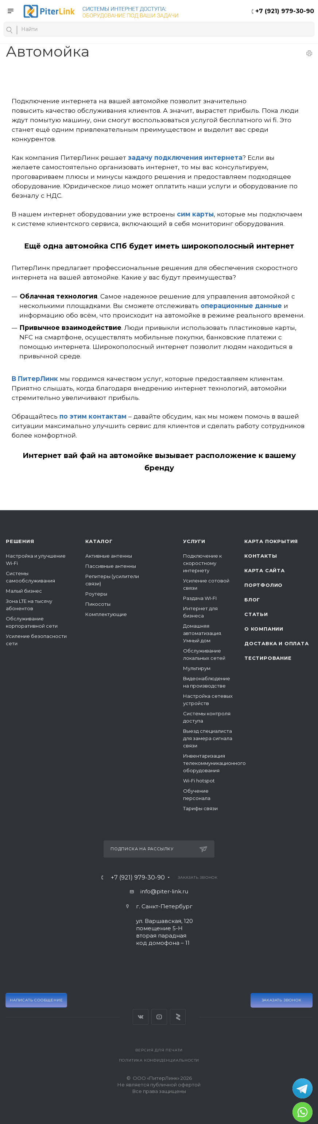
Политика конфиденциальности (159, 1060)
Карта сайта (264, 570)
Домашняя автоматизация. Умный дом (202, 633)
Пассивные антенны (110, 566)
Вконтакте (140, 1017)
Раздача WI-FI (200, 598)
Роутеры (96, 594)
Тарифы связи (200, 808)
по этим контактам (93, 416)
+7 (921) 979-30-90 (284, 11)
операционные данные (241, 305)
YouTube (159, 1017)
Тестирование (268, 658)
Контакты (260, 556)
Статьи (256, 614)
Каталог (99, 541)
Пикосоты (97, 604)
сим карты (195, 214)
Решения (20, 541)
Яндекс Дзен (178, 1017)
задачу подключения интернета (185, 157)
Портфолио (263, 585)
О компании (263, 629)
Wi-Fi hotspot (199, 781)
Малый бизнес (24, 591)
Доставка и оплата (276, 643)
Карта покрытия (271, 541)
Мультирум (196, 668)
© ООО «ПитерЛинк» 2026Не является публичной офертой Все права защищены (159, 1084)
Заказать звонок (282, 1000)
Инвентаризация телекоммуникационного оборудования (214, 763)
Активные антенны (108, 556)
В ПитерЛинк (35, 378)
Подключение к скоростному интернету (202, 563)
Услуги (194, 541)
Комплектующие (106, 614)
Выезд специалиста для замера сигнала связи (207, 738)
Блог (252, 600)
